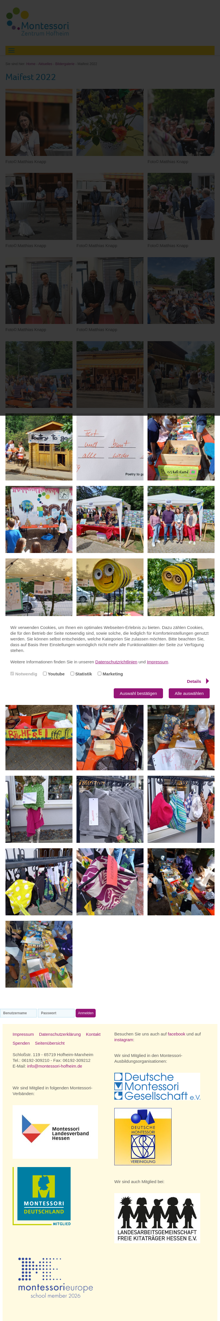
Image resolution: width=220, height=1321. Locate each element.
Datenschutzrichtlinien (116, 661)
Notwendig (23, 673)
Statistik (81, 673)
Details (198, 681)
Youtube (54, 673)
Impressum (157, 661)
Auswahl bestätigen (138, 693)
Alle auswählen (189, 693)
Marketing (110, 673)
